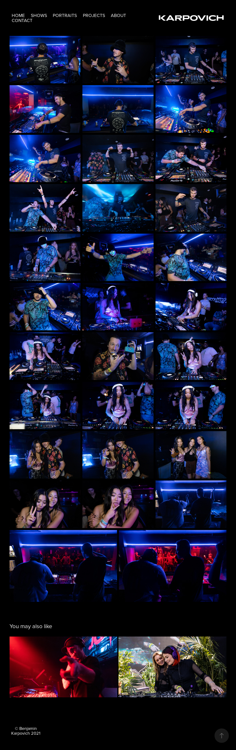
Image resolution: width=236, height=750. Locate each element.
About (118, 15)
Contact (22, 20)
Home (18, 15)
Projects (94, 15)
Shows (39, 15)
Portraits (65, 15)
